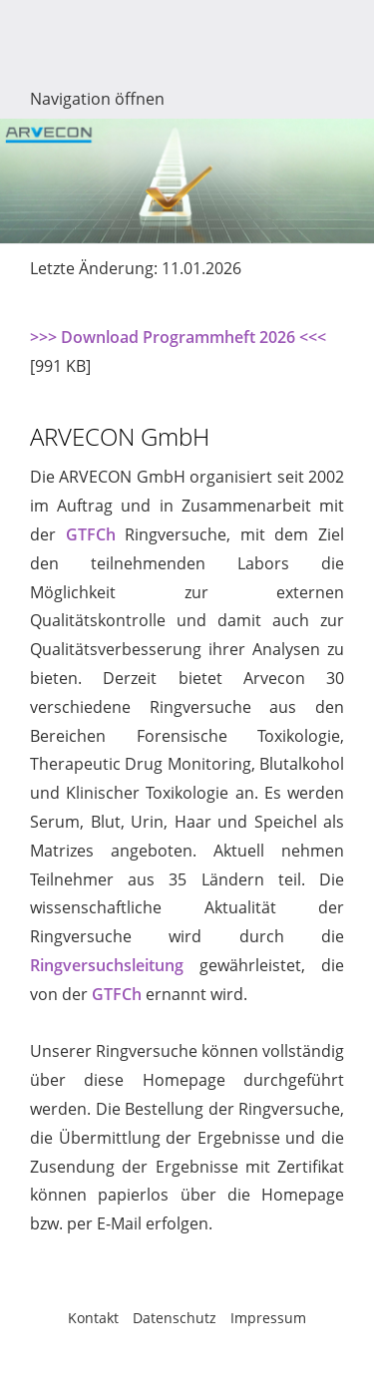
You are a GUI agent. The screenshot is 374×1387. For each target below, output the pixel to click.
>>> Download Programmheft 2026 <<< (178, 337)
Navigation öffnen (97, 99)
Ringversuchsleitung (107, 965)
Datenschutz (174, 1317)
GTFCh (91, 534)
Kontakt (93, 1317)
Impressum (268, 1317)
